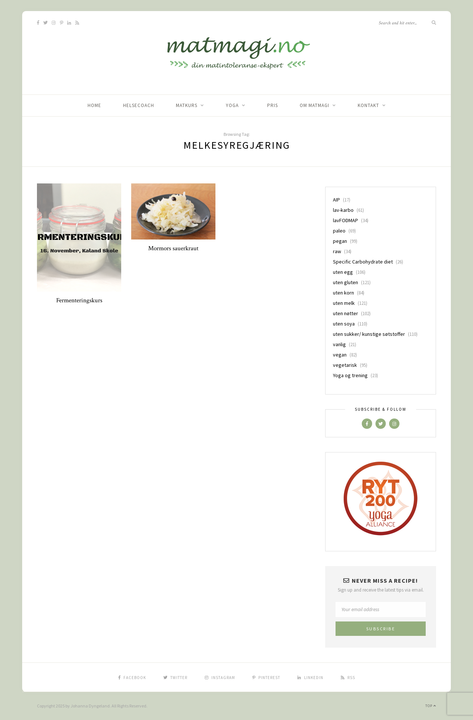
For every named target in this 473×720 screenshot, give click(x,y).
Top (430, 705)
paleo (339, 230)
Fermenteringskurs (79, 300)
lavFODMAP (345, 220)
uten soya (344, 323)
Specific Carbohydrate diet (363, 261)
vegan (340, 354)
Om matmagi (314, 105)
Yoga (232, 105)
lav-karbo (343, 210)
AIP (336, 199)
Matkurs (186, 105)
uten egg (343, 272)
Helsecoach (138, 105)
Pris (272, 105)
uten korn (343, 292)
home (94, 105)
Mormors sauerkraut (173, 248)
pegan (340, 241)
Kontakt (368, 105)
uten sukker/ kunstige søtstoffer (369, 334)
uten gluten (345, 282)
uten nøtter (345, 313)
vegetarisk (345, 365)
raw (337, 251)
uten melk (344, 303)
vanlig (339, 344)
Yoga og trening (350, 375)
